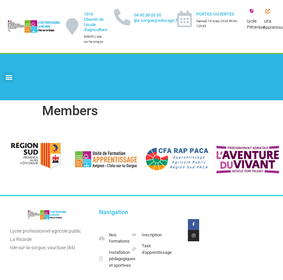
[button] (8, 77)
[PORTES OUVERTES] (184, 19)
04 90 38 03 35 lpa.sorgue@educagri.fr (156, 18)
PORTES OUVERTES (215, 14)
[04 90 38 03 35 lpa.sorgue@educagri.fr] (122, 17)
